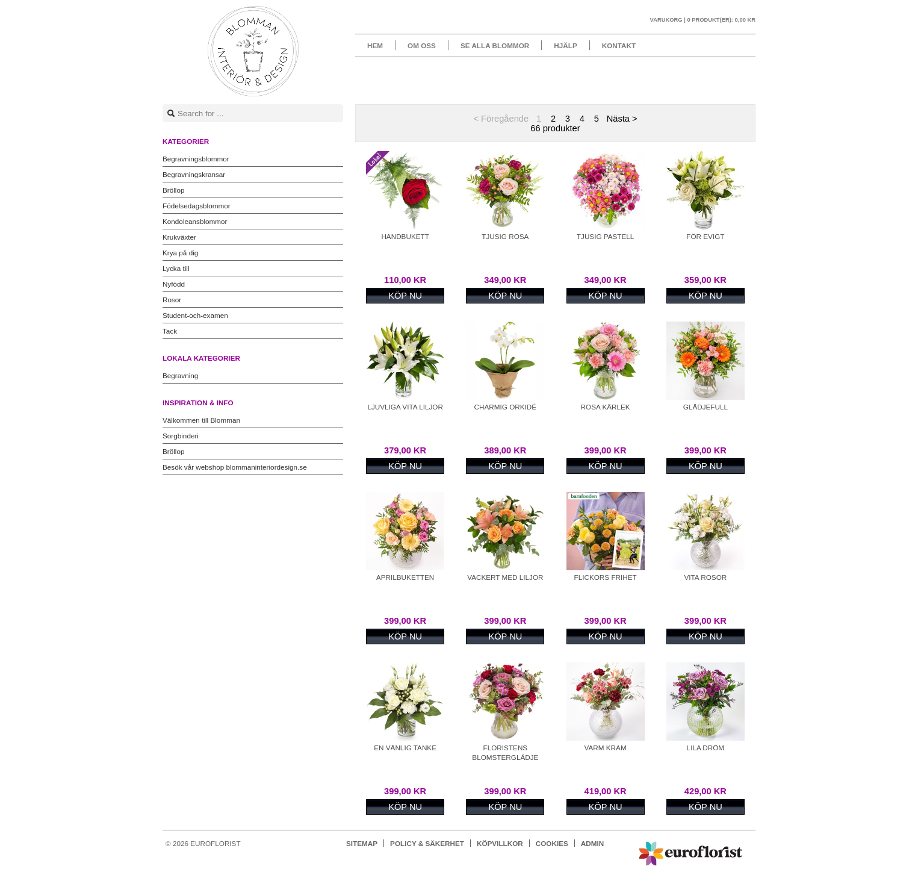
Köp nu (405, 295)
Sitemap (361, 843)
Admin (592, 843)
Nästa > (622, 118)
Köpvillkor (500, 843)
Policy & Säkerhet (427, 843)
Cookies (552, 843)
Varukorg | (702, 20)
